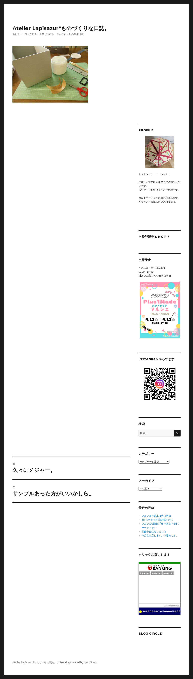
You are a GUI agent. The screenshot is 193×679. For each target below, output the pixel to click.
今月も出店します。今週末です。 (160, 535)
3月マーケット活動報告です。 (158, 519)
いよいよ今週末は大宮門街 (156, 515)
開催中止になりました (154, 531)
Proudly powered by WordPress (78, 662)
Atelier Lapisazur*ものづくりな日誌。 (61, 28)
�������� (172, 605)
